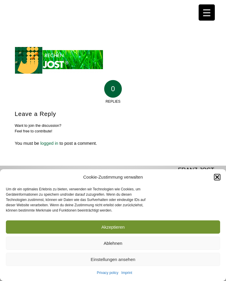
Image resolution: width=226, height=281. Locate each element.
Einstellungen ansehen (113, 259)
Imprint (126, 273)
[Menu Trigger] (207, 12)
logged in (49, 143)
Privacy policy (107, 273)
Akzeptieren (112, 227)
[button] (217, 177)
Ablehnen (113, 243)
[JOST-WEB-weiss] (113, 6)
